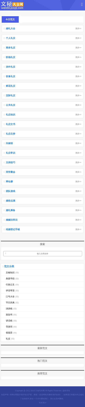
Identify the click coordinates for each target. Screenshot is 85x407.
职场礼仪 (10, 57)
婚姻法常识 (11, 219)
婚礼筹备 (10, 210)
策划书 (11, 314)
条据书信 (12, 278)
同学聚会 (10, 172)
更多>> (77, 28)
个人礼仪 (10, 38)
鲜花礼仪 (10, 86)
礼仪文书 (10, 124)
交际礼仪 (10, 95)
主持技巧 (10, 162)
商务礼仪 (10, 47)
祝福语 (11, 332)
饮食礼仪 (10, 76)
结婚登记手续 (13, 229)
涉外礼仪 (10, 66)
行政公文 (12, 284)
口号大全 (12, 296)
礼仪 (10, 338)
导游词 (11, 326)
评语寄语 (12, 290)
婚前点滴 (10, 200)
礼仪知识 (10, 114)
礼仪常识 (10, 153)
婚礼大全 (10, 28)
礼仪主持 (10, 133)
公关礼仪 (10, 105)
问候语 (9, 143)
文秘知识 (12, 272)
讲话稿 (11, 320)
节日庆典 (12, 302)
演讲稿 (11, 308)
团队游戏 (10, 191)
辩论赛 (9, 181)
